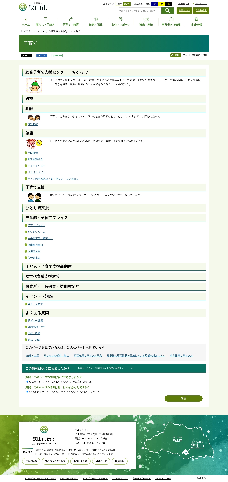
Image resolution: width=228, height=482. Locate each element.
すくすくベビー (36, 165)
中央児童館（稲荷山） (40, 238)
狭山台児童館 (35, 244)
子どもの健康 (35, 320)
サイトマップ (201, 3)
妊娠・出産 (32, 355)
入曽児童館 (34, 257)
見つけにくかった (90, 392)
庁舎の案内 (31, 461)
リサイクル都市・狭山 (56, 355)
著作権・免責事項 (142, 478)
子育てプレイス (36, 225)
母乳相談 (33, 124)
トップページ (27, 31)
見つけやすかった (39, 392)
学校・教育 (34, 333)
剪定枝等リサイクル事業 (88, 355)
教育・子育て (35, 304)
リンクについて (120, 478)
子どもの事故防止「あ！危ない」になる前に (53, 178)
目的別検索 (201, 10)
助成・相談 (34, 339)
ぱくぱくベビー (36, 172)
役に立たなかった (82, 381)
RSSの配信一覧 (163, 478)
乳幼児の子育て (36, 327)
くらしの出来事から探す (54, 31)
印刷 (177, 55)
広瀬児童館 (34, 251)
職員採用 (119, 461)
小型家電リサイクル (181, 355)
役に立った (35, 381)
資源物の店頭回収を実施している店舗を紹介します (136, 355)
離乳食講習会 (35, 159)
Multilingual (183, 3)
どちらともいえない (56, 381)
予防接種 (33, 152)
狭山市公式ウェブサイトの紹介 (40, 478)
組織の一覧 (101, 461)
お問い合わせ (80, 461)
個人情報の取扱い (69, 478)
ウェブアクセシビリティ (95, 478)
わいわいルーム (36, 232)
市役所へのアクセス (55, 461)
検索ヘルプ (184, 10)
